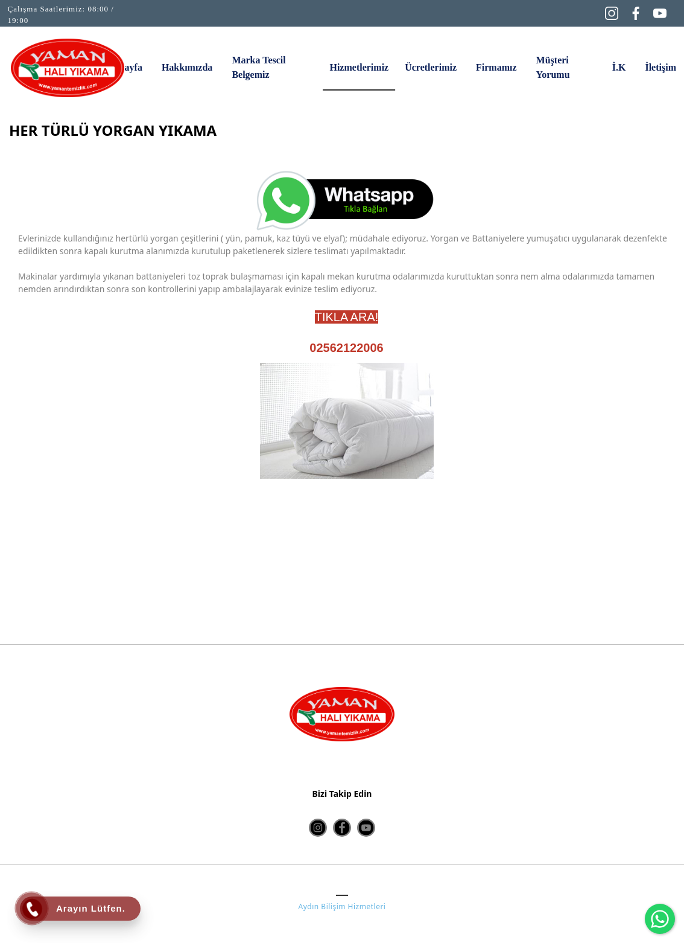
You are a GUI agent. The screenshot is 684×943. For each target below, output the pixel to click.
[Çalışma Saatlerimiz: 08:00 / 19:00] (68, 15)
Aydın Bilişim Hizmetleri (342, 906)
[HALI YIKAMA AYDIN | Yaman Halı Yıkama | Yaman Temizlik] (67, 68)
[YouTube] (659, 12)
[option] (346, 497)
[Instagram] (611, 12)
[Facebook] (635, 12)
